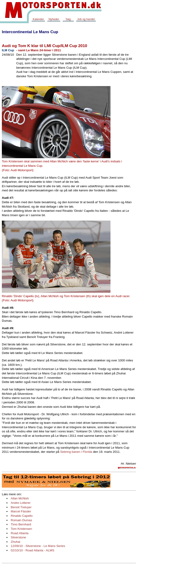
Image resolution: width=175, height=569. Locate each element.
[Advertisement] (156, 96)
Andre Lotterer (20, 503)
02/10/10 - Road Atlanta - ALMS (32, 550)
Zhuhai (15, 541)
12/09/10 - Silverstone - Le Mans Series (38, 546)
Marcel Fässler (21, 511)
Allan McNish (20, 498)
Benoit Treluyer (21, 507)
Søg (68, 19)
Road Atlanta (19, 533)
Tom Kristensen (21, 528)
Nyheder (54, 19)
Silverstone (18, 537)
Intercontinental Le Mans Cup (30, 31)
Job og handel (86, 19)
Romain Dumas (21, 520)
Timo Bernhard (21, 524)
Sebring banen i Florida (76, 451)
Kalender (38, 19)
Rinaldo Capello (21, 516)
